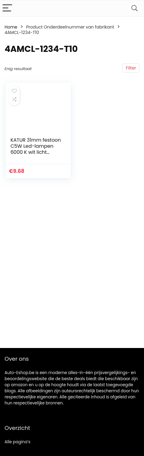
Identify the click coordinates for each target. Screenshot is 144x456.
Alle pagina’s (17, 442)
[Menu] (7, 8)
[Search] (134, 8)
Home (11, 27)
